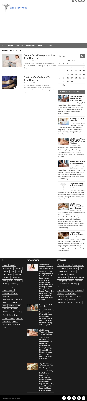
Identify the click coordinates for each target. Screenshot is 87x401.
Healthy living (62, 150)
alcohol (12, 265)
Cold (67, 215)
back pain (64, 105)
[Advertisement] (43, 26)
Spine (80, 132)
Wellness (50, 297)
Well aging (61, 302)
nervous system (73, 111)
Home (10, 45)
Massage (79, 109)
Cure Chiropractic (18, 8)
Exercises (6, 277)
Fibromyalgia (62, 217)
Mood (66, 111)
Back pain (73, 125)
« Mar (63, 85)
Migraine (60, 154)
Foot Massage (75, 217)
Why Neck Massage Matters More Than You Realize (77, 186)
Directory (19, 45)
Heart (71, 281)
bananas (5, 271)
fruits (10, 281)
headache (18, 281)
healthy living (75, 107)
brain (18, 271)
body (69, 170)
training (19, 318)
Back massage (74, 168)
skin (19, 312)
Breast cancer (73, 212)
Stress (81, 248)
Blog (40, 45)
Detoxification (73, 215)
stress (60, 113)
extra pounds (16, 277)
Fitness (60, 107)
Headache (61, 147)
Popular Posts (72, 154)
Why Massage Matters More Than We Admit (77, 235)
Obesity (60, 293)
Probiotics (6, 312)
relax (79, 111)
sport (17, 315)
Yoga (4, 327)
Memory (72, 152)
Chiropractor (61, 215)
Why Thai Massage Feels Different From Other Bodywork (46, 366)
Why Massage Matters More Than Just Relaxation (77, 206)
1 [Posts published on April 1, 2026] (67, 67)
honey (11, 287)
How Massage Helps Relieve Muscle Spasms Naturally (77, 98)
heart (4, 287)
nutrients (60, 225)
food (4, 281)
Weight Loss (7, 324)
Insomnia (6, 293)
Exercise (77, 105)
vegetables (74, 225)
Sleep (4, 315)
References (30, 45)
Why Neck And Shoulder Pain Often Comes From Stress (46, 267)
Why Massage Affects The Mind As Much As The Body (77, 141)
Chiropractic (71, 105)
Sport (72, 296)
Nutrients (70, 290)
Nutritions (79, 290)
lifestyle (64, 109)
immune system (8, 290)
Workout (42, 300)
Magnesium (7, 296)
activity (5, 265)
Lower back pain (72, 129)
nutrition (14, 309)
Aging (79, 103)
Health (65, 107)
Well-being (65, 113)
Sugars (11, 318)
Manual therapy (71, 109)
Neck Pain (77, 197)
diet (4, 274)
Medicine (61, 287)
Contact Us (49, 45)
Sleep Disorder (63, 296)
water (15, 321)
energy (10, 274)
